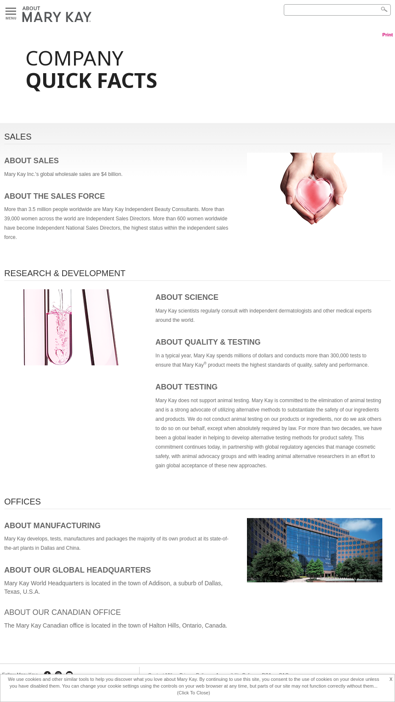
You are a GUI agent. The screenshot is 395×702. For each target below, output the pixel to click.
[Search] (337, 10)
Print (387, 34)
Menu (10, 12)
